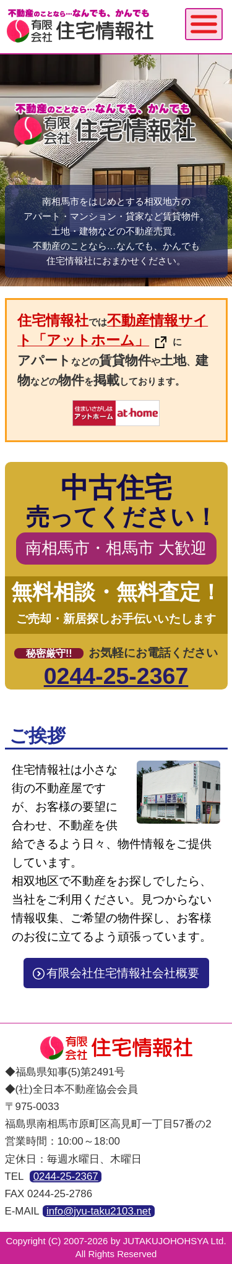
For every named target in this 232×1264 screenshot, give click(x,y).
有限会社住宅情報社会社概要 (116, 973)
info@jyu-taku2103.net (98, 1211)
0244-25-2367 (116, 676)
